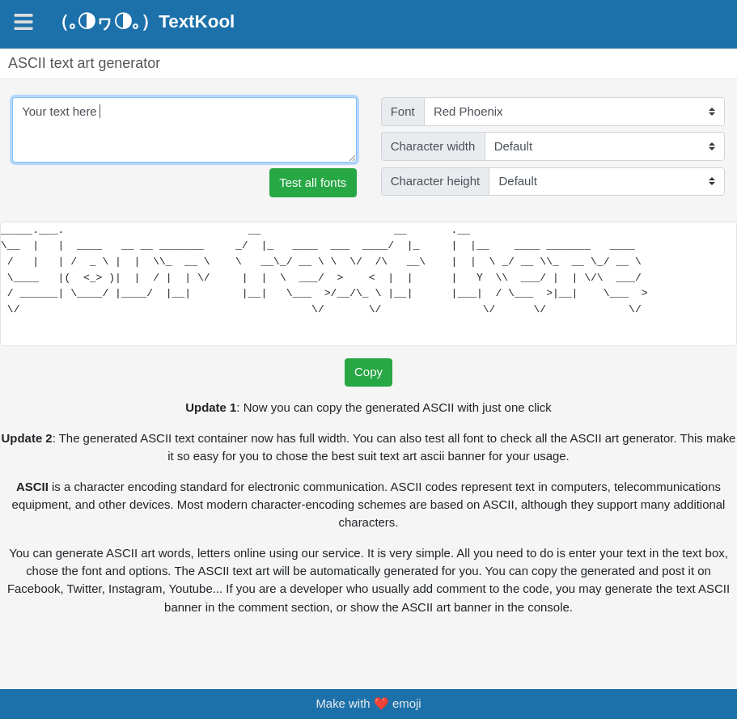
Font (403, 111)
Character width (433, 146)
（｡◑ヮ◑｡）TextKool (143, 22)
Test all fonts (312, 182)
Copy (368, 372)
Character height (435, 181)
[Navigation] (23, 22)
